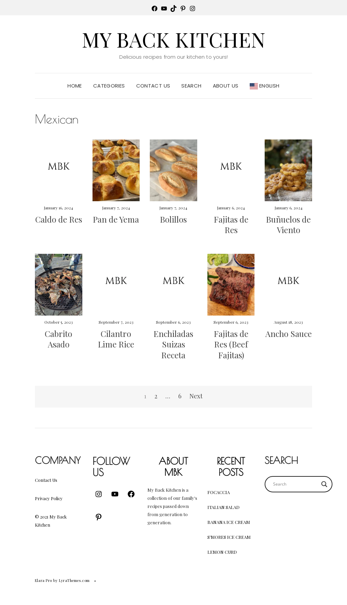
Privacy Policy (49, 498)
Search (191, 85)
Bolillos (173, 219)
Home (74, 85)
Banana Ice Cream (228, 522)
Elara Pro (43, 580)
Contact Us (153, 85)
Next (196, 396)
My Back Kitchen (173, 39)
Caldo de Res (58, 219)
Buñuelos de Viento (288, 224)
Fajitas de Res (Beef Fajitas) (231, 344)
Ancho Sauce (288, 333)
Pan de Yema (116, 219)
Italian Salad (223, 507)
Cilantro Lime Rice (116, 338)
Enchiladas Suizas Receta (173, 344)
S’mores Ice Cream (229, 537)
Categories (109, 85)
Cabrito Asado (58, 338)
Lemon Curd (222, 552)
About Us (226, 85)
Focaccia (218, 492)
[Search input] (295, 484)
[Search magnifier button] (324, 484)
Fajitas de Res (231, 224)
